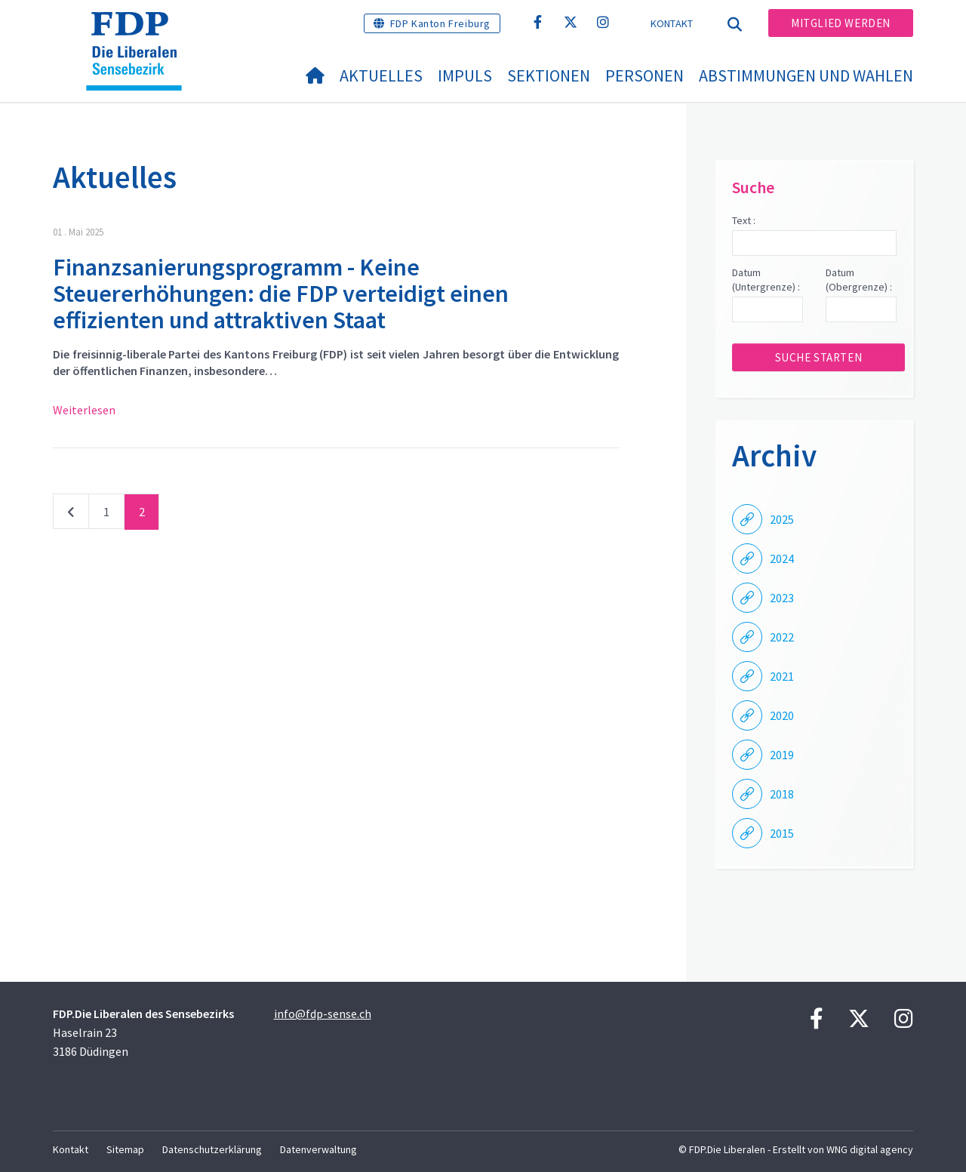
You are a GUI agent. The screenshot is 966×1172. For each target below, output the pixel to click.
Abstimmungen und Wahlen (806, 75)
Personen (644, 75)
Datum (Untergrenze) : (766, 280)
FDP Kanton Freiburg (440, 23)
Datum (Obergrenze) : (859, 280)
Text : (743, 220)
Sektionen (548, 75)
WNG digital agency (869, 1149)
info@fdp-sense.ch (322, 1013)
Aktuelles (381, 75)
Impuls (465, 75)
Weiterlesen (84, 409)
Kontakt (672, 23)
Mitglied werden (841, 23)
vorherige (71, 514)
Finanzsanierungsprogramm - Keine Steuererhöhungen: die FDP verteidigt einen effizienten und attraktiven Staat (281, 293)
